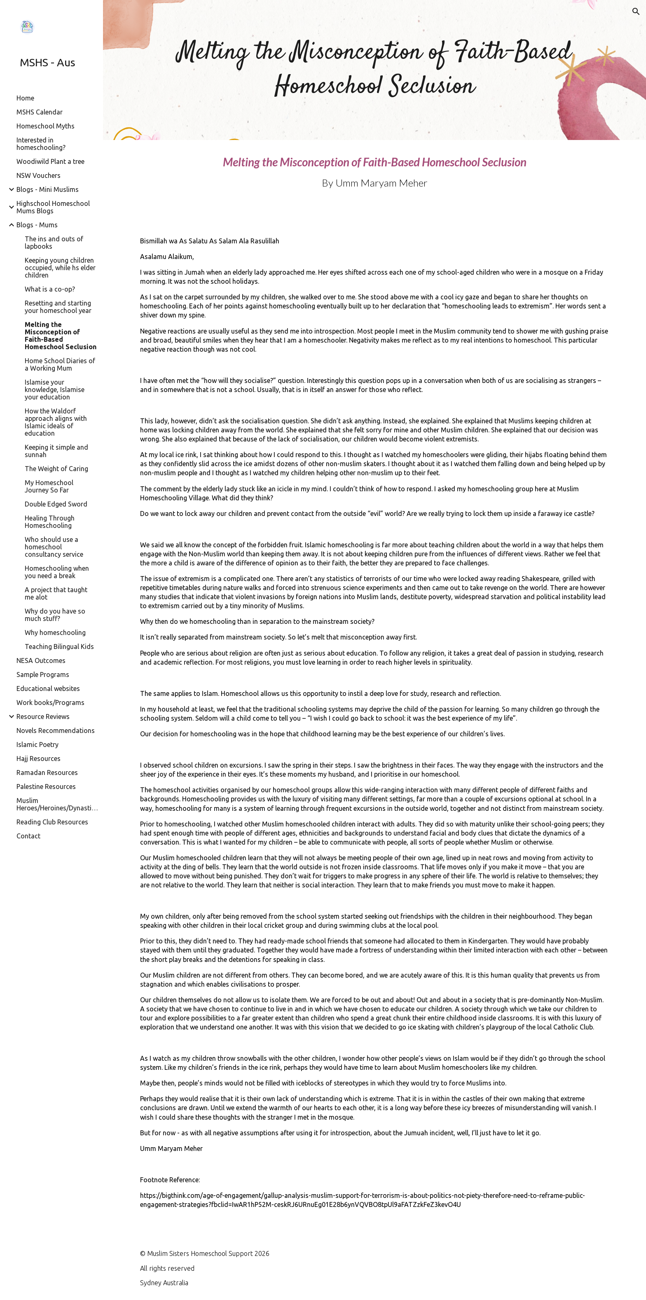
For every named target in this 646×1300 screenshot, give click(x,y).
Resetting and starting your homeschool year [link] (58, 306)
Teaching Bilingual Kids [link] (59, 646)
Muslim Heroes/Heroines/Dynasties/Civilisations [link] (57, 804)
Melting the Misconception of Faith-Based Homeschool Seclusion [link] (60, 335)
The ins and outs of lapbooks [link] (54, 242)
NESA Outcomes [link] (41, 660)
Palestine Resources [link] (46, 786)
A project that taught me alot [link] (56, 593)
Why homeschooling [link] (55, 632)
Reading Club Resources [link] (52, 822)
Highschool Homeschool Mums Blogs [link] (53, 207)
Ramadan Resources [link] (47, 772)
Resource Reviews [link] (43, 716)
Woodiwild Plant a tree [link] (50, 161)
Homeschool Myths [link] (45, 126)
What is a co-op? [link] (50, 289)
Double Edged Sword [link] (56, 504)
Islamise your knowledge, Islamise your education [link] (54, 389)
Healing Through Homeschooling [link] (50, 521)
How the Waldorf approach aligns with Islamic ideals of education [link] (56, 422)
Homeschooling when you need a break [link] (57, 572)
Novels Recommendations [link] (55, 730)
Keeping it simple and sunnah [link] (56, 450)
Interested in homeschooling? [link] (41, 143)
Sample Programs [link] (42, 674)
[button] (636, 11)
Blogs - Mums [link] (37, 225)
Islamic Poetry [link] (37, 744)
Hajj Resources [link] (38, 758)
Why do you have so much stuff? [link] (55, 614)
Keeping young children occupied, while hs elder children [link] (60, 268)
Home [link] (25, 98)
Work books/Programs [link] (50, 702)
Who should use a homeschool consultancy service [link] (54, 547)
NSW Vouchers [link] (38, 175)
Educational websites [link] (48, 688)
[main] (374, 70)
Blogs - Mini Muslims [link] (47, 189)
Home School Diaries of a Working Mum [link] (60, 364)
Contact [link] (28, 836)
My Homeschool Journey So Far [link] (49, 486)
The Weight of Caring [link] (56, 468)
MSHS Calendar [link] (39, 112)
